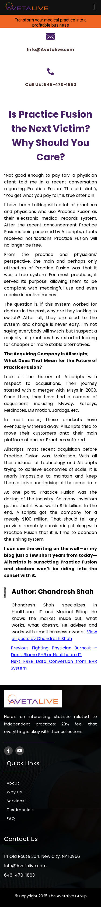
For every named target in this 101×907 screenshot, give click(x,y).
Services (16, 801)
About (13, 783)
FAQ (11, 818)
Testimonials (20, 809)
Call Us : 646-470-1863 (50, 84)
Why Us (14, 792)
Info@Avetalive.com (50, 49)
